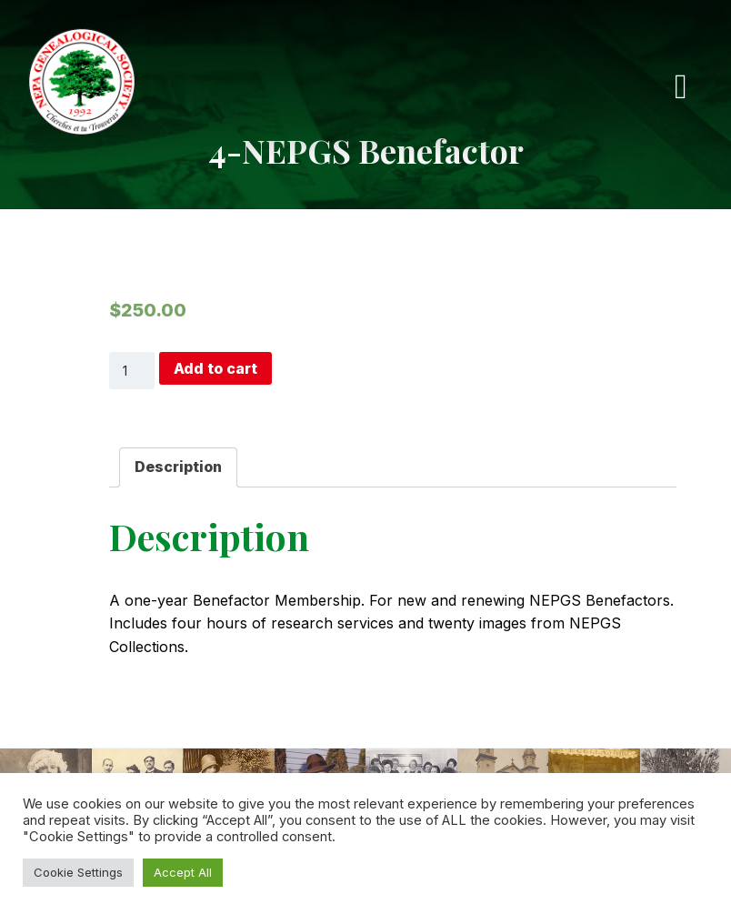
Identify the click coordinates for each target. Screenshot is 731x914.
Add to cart (215, 368)
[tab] (178, 467)
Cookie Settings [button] (78, 872)
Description (178, 466)
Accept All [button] (183, 872)
